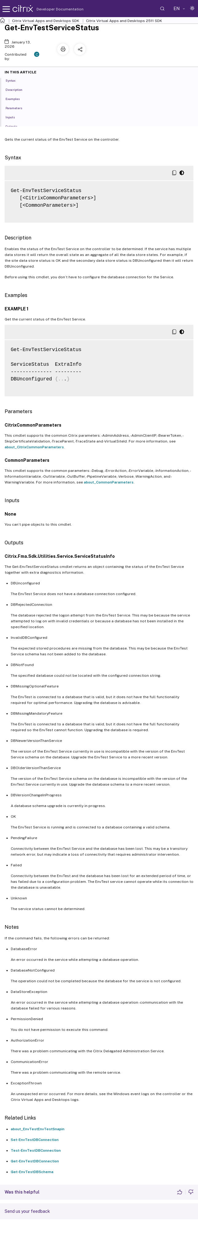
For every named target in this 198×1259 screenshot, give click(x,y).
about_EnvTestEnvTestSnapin (37, 1129)
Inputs (13, 117)
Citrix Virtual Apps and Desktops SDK (45, 21)
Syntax (14, 80)
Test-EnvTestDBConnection (36, 1150)
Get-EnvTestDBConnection (35, 1161)
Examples (16, 98)
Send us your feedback (27, 1211)
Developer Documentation (50, 9)
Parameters (17, 108)
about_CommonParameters (109, 482)
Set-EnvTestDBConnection (35, 1140)
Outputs (15, 126)
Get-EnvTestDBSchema (32, 1172)
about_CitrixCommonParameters (34, 447)
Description (17, 89)
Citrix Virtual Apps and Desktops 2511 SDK (124, 21)
